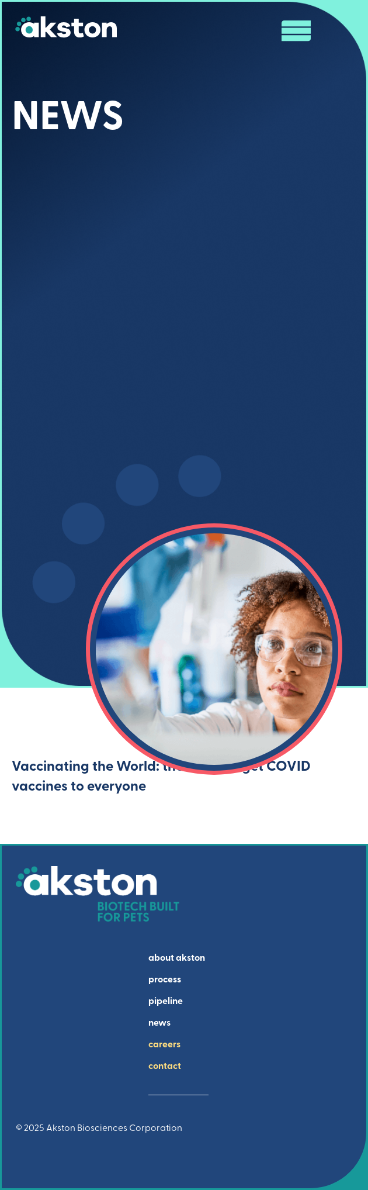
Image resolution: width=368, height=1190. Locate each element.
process (164, 980)
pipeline (165, 1001)
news (159, 1023)
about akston (176, 958)
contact (164, 1066)
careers (164, 1045)
